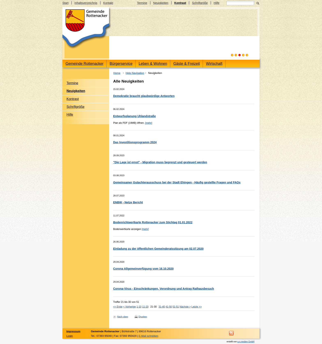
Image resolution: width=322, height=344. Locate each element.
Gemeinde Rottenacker (85, 64)
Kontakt (108, 3)
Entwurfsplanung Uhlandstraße (134, 116)
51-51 (175, 306)
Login (69, 335)
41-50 (169, 306)
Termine (142, 3)
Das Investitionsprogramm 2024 (135, 142)
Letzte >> (196, 306)
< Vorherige (129, 306)
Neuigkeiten (160, 3)
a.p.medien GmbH (245, 342)
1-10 (139, 306)
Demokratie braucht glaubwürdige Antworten (144, 96)
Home (116, 73)
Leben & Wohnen (153, 64)
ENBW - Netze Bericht (128, 202)
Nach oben (122, 316)
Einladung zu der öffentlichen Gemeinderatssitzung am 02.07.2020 (158, 248)
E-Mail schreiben (148, 335)
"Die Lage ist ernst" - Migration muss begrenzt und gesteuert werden (160, 162)
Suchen (258, 3)
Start (65, 3)
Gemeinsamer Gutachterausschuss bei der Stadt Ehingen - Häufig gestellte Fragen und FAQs (176, 182)
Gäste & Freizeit (186, 64)
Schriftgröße (200, 3)
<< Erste (117, 306)
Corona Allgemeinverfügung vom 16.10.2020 (143, 268)
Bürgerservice (121, 64)
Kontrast (180, 3)
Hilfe (217, 3)
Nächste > (185, 306)
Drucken (143, 316)
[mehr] (148, 122)
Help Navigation (135, 73)
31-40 (162, 306)
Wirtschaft (214, 64)
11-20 (145, 306)
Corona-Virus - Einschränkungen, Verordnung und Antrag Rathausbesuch (163, 288)
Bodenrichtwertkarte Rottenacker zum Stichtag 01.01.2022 (152, 222)
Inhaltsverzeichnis (86, 3)
